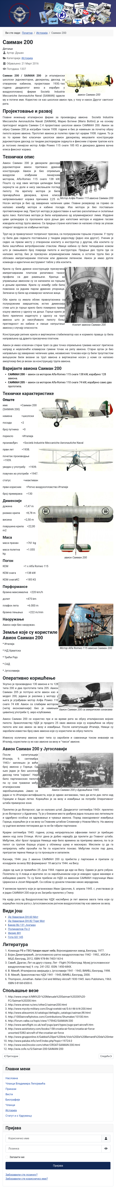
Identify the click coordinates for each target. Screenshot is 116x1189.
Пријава (58, 1165)
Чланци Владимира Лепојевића (25, 1083)
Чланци (10, 1105)
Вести (9, 1094)
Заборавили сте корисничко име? (27, 1178)
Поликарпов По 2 (19, 929)
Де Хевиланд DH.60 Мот (23, 917)
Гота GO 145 (15, 937)
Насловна (12, 1078)
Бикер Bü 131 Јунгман (22, 925)
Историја (27, 58)
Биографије (13, 1099)
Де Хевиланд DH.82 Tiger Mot (26, 921)
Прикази (11, 1089)
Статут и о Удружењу (19, 1115)
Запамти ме (17, 1157)
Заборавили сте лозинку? (21, 1174)
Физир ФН (14, 933)
